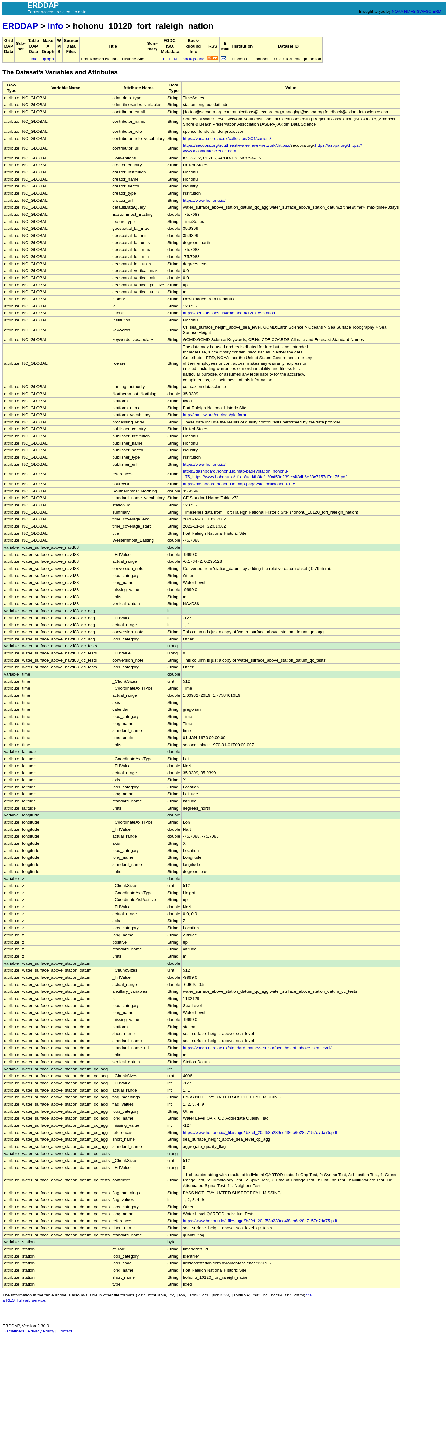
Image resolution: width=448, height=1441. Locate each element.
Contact (65, 1331)
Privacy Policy (41, 1331)
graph (48, 59)
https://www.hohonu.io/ (204, 200)
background (193, 59)
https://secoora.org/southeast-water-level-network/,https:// (237, 145)
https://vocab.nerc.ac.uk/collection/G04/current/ (227, 138)
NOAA (397, 11)
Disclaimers (13, 1331)
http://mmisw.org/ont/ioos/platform (214, 415)
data (33, 59)
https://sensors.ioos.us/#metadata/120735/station (229, 313)
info (55, 26)
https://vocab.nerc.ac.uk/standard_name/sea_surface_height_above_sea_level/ (257, 1048)
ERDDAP (20, 26)
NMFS (410, 11)
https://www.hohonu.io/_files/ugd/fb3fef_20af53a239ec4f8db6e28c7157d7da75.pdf (260, 1132)
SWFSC (424, 11)
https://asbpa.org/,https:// (338, 145)
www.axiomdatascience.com (209, 151)
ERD (436, 11)
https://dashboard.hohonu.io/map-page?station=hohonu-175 (239, 484)
